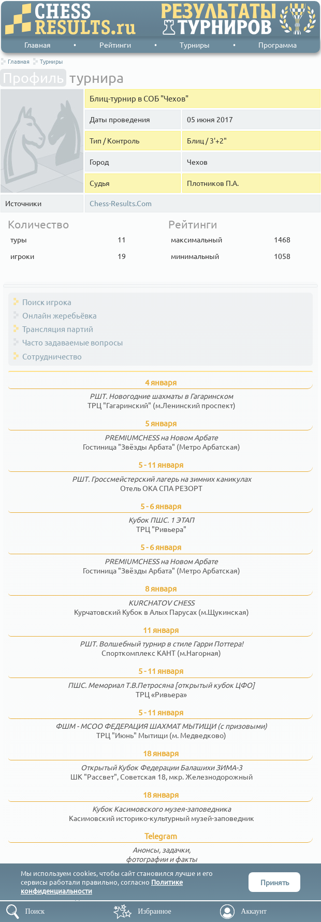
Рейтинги (115, 44)
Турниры (195, 44)
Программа (277, 44)
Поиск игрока (46, 302)
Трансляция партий (57, 329)
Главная (37, 44)
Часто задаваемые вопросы (72, 342)
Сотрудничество (52, 356)
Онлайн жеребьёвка (59, 315)
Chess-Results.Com (121, 203)
